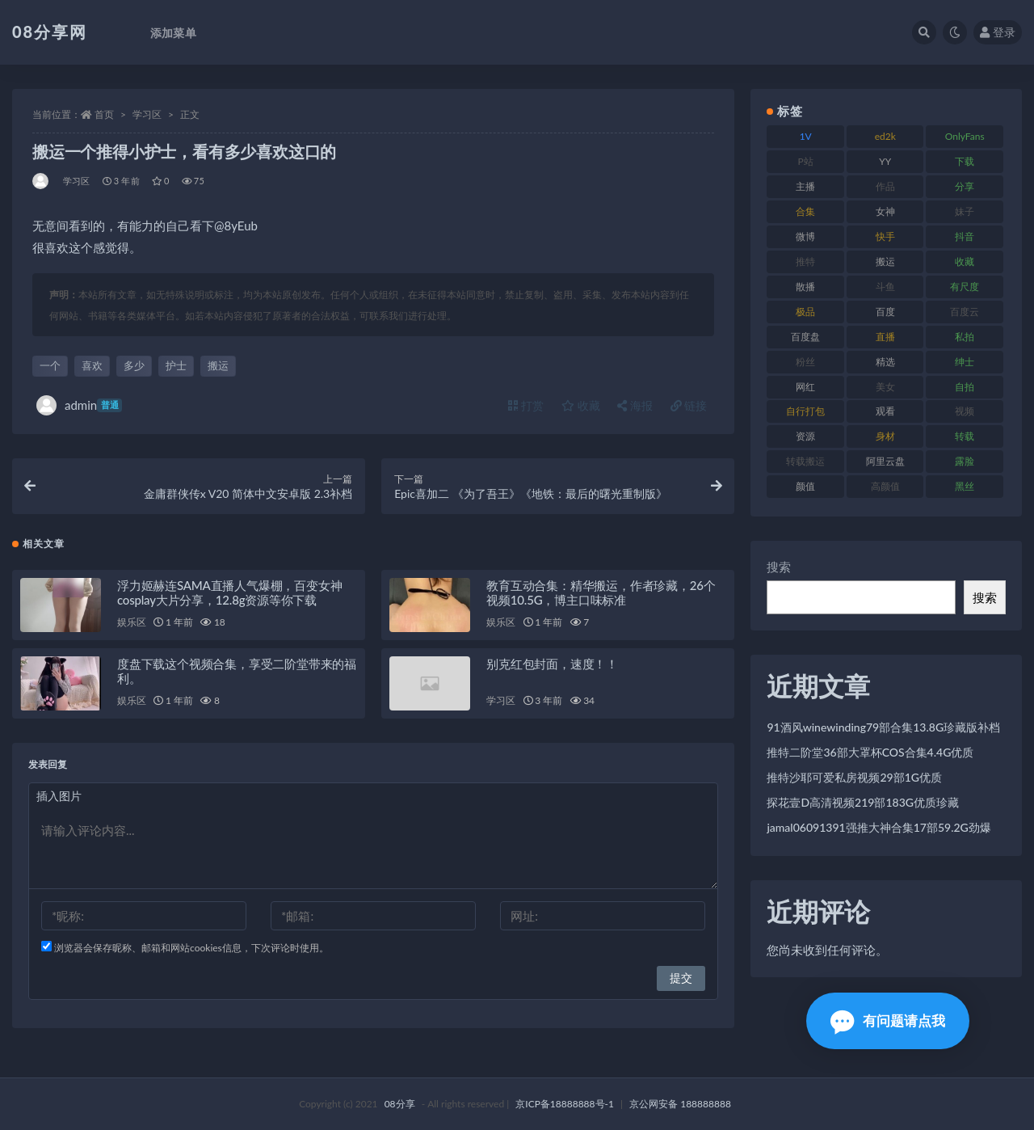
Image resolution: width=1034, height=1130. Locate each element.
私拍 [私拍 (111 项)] (964, 337)
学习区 (147, 114)
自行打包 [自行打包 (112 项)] (805, 411)
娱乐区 (131, 622)
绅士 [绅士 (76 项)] (964, 362)
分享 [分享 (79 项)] (964, 186)
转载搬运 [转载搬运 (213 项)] (805, 461)
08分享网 (49, 31)
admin (79, 405)
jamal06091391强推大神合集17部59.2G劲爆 (878, 827)
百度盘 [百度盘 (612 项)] (805, 337)
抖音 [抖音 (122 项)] (964, 236)
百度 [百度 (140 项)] (885, 312)
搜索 (779, 566)
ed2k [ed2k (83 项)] (885, 136)
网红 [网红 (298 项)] (805, 387)
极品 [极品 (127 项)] (805, 312)
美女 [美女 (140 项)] (885, 387)
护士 (176, 365)
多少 (134, 365)
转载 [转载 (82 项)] (964, 436)
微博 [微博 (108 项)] (805, 236)
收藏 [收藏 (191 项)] (964, 261)
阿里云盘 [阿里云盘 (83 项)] (885, 461)
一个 (50, 365)
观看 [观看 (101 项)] (885, 411)
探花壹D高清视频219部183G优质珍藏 (863, 802)
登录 (997, 32)
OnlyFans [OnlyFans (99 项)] (965, 136)
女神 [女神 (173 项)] (885, 211)
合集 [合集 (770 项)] (805, 211)
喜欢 (92, 365)
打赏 (526, 405)
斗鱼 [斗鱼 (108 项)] (885, 286)
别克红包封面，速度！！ (552, 663)
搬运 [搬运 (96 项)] (885, 261)
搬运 (218, 365)
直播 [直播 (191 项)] (885, 337)
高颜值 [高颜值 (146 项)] (885, 486)
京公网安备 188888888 (680, 1104)
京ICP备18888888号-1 (564, 1104)
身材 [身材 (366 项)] (885, 436)
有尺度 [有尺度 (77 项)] (964, 286)
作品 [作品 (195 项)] (885, 186)
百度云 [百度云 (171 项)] (964, 312)
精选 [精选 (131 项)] (885, 362)
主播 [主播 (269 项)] (805, 186)
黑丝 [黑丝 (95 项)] (964, 486)
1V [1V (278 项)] (806, 136)
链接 (689, 405)
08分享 (400, 1104)
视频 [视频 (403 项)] (964, 411)
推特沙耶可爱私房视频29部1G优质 (854, 777)
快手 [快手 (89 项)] (885, 236)
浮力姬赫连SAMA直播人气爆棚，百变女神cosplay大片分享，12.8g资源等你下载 (229, 592)
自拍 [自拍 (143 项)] (964, 387)
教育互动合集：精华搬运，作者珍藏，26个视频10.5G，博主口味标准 (600, 592)
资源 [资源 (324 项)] (805, 436)
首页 (104, 114)
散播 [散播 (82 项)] (805, 286)
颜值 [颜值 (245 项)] (805, 486)
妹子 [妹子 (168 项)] (964, 211)
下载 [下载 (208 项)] (964, 161)
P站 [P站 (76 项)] (805, 161)
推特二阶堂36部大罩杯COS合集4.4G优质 (870, 752)
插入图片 (59, 796)
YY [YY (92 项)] (885, 161)
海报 (635, 405)
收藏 (580, 405)
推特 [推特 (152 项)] (805, 261)
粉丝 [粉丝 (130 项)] (805, 362)
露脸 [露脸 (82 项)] (964, 461)
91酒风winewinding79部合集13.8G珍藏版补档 (883, 727)
